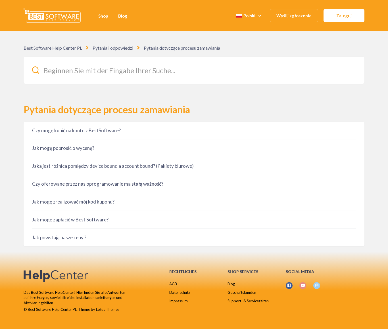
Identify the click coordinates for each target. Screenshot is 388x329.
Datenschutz (179, 292)
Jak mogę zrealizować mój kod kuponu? (73, 202)
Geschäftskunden (242, 292)
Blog (122, 15)
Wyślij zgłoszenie (294, 15)
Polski (246, 15)
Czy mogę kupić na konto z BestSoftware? (76, 130)
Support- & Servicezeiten (248, 301)
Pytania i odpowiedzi (113, 48)
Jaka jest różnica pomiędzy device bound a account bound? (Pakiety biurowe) (113, 166)
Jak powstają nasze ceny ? (59, 237)
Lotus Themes (107, 309)
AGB (173, 284)
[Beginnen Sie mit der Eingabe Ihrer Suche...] (194, 70)
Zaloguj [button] (344, 15)
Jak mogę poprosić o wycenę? (63, 148)
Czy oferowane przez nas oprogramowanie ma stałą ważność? (97, 184)
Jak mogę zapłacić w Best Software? (70, 220)
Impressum (178, 301)
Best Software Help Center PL (53, 48)
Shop (103, 15)
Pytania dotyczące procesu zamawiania (182, 48)
